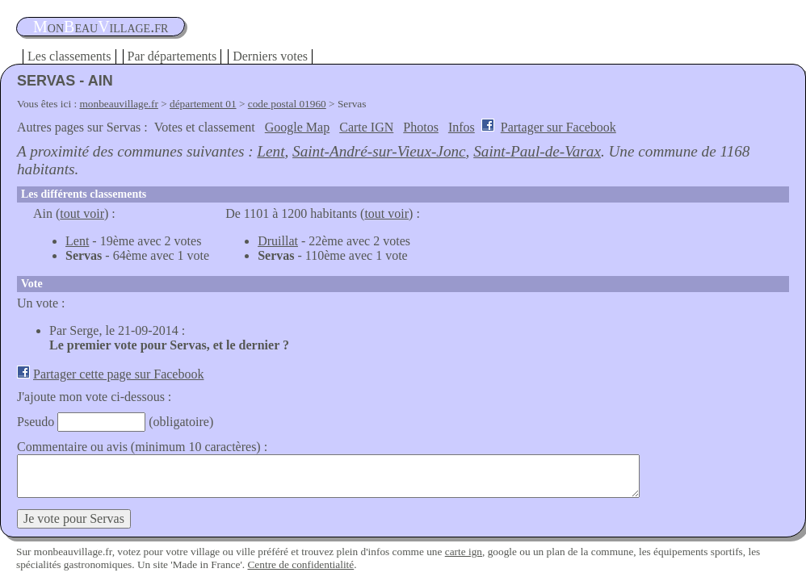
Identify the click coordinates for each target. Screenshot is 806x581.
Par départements (172, 56)
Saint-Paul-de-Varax (537, 151)
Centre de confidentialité (300, 564)
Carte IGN (366, 127)
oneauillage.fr (100, 27)
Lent (270, 151)
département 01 (203, 104)
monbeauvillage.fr (119, 104)
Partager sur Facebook (558, 127)
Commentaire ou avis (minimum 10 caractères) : (142, 447)
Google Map (297, 127)
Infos (461, 127)
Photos (421, 127)
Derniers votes (270, 56)
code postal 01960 (287, 104)
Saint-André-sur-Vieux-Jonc (379, 151)
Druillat (278, 241)
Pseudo (35, 421)
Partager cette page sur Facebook (118, 374)
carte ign (463, 551)
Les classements (69, 56)
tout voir (82, 213)
